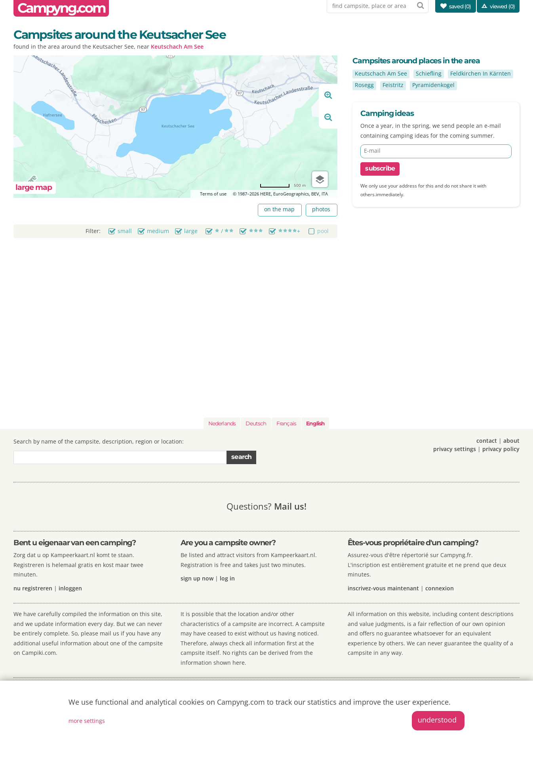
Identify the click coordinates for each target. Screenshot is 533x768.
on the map (279, 209)
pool (323, 231)
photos (321, 209)
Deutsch (256, 423)
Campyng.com (61, 8)
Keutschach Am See (177, 46)
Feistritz (393, 85)
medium (158, 231)
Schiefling (429, 73)
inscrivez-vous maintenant (383, 588)
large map (33, 187)
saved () (460, 6)
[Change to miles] (283, 185)
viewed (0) (502, 6)
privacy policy (501, 449)
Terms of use (213, 194)
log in (227, 578)
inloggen (70, 588)
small (125, 231)
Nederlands (222, 423)
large (191, 231)
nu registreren (32, 588)
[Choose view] (320, 179)
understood (437, 719)
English (315, 423)
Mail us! (290, 506)
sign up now (197, 578)
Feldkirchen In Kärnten (480, 73)
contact (486, 440)
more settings (87, 720)
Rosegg (364, 85)
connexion (439, 588)
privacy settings (454, 449)
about (511, 440)
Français (286, 423)
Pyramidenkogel (433, 85)
